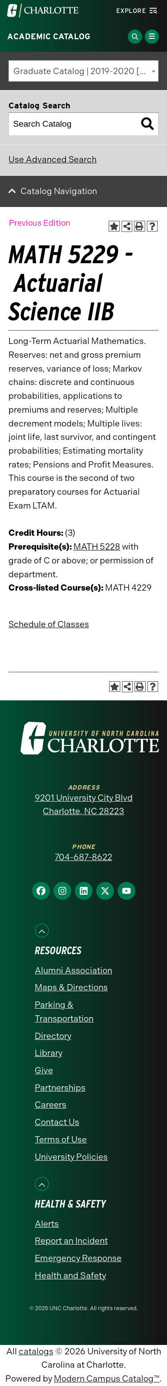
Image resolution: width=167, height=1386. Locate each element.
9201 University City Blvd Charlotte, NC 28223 (84, 805)
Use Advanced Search (52, 159)
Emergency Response (78, 1258)
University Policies (71, 1157)
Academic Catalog (48, 36)
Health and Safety (70, 1275)
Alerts (47, 1224)
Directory (53, 1036)
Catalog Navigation (58, 191)
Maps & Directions (71, 987)
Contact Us (57, 1122)
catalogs (36, 1351)
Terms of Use (61, 1139)
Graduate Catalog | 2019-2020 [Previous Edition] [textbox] (86, 71)
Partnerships (60, 1088)
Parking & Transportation (64, 1012)
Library (48, 1053)
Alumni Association (73, 970)
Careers (50, 1105)
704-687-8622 (83, 857)
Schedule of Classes (48, 624)
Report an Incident (71, 1241)
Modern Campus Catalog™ (106, 1379)
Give (44, 1070)
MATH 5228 (96, 547)
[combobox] (83, 71)
